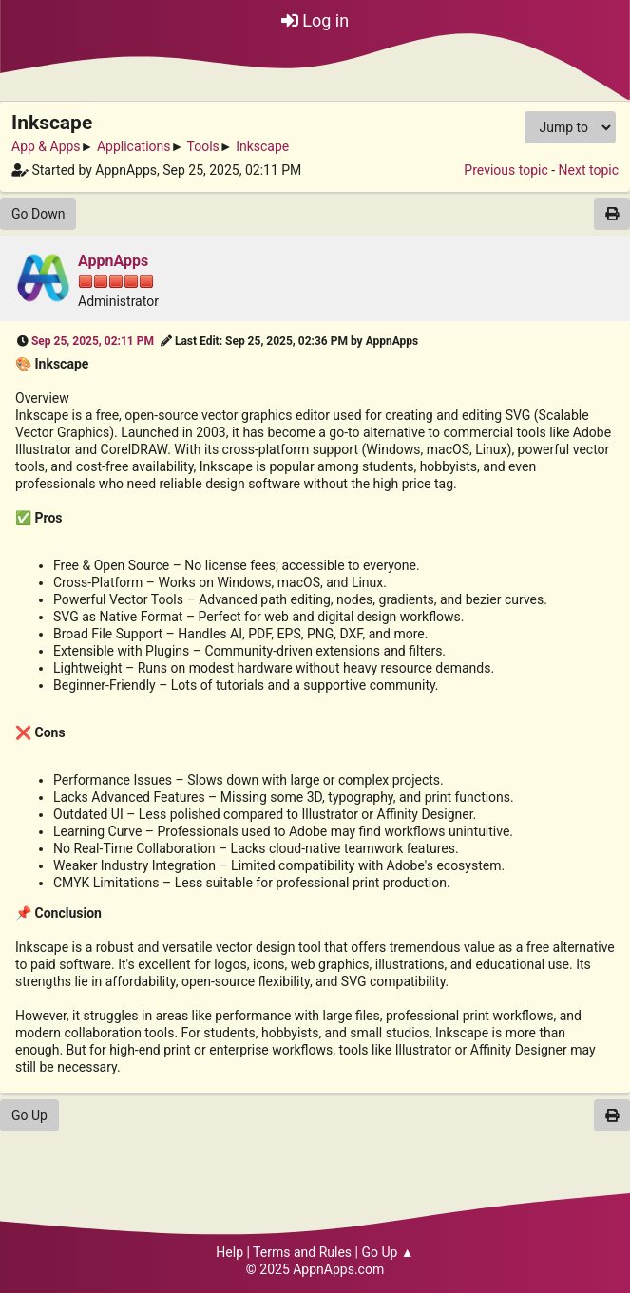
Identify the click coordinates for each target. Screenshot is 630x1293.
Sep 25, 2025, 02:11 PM (92, 341)
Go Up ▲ (387, 1252)
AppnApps (113, 261)
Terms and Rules (302, 1252)
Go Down (38, 213)
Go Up (29, 1115)
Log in (315, 20)
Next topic (589, 170)
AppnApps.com (338, 1269)
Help (229, 1252)
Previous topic (505, 170)
